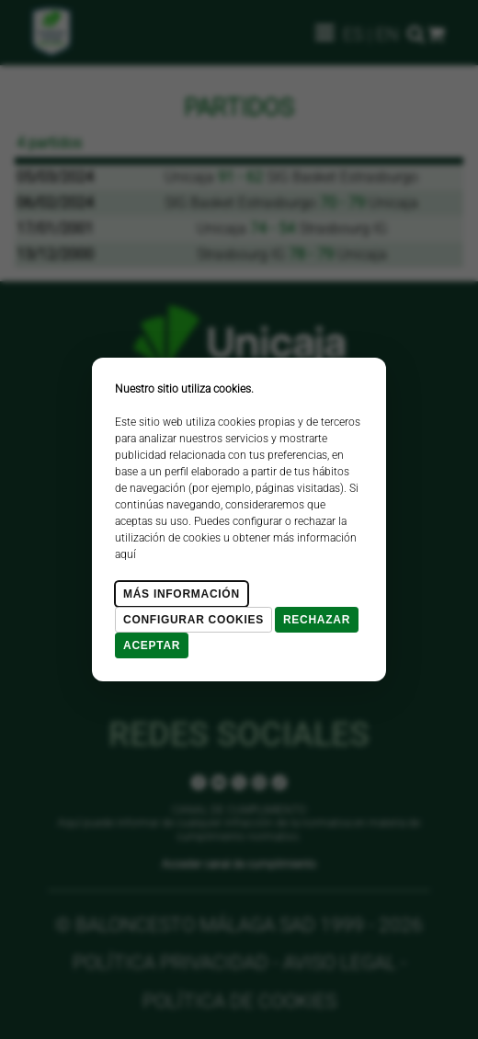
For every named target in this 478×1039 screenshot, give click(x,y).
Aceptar (151, 645)
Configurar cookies (193, 619)
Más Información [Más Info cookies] (181, 594)
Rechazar (316, 619)
